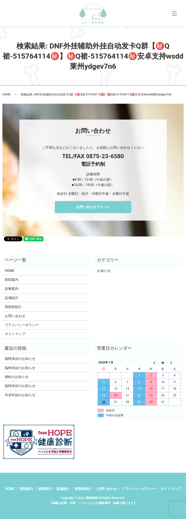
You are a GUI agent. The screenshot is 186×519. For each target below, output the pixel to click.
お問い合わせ (15, 316)
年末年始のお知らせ (20, 395)
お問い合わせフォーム (93, 207)
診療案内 (11, 289)
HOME (6, 94)
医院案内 (11, 280)
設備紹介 (11, 298)
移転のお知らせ (17, 377)
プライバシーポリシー (22, 325)
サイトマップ (15, 334)
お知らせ (104, 271)
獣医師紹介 (13, 307)
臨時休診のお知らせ (20, 359)
